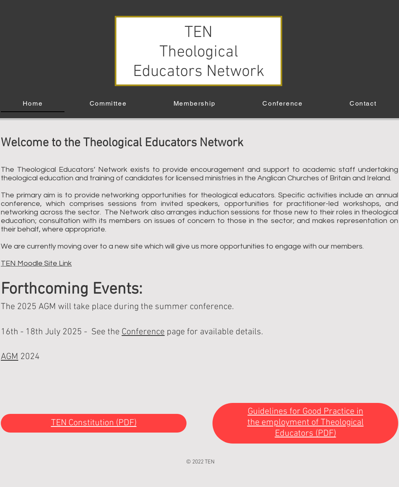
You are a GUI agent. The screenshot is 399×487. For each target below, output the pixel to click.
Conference (143, 332)
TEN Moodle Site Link (36, 263)
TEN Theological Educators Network (198, 52)
